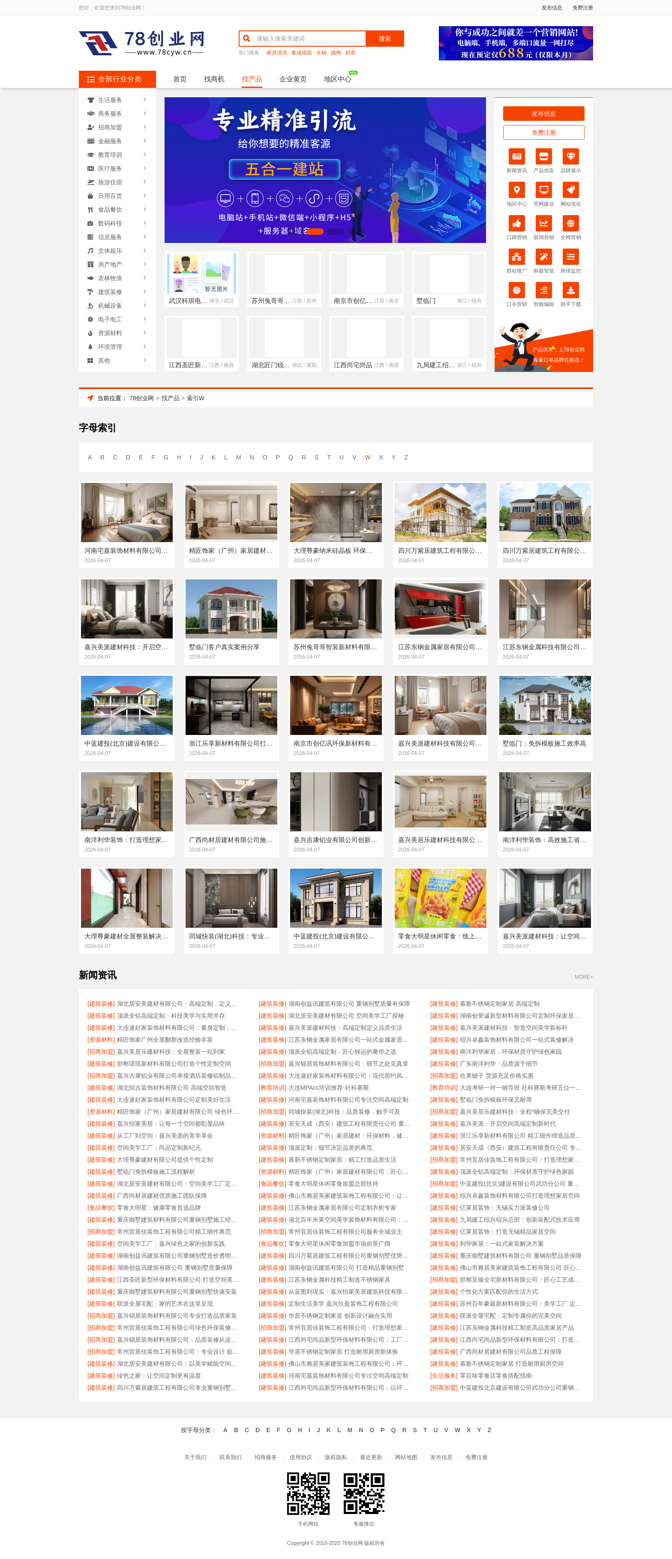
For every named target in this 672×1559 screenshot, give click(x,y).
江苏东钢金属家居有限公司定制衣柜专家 (342, 1207)
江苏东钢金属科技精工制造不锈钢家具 (339, 1279)
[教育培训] (272, 1087)
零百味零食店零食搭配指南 (496, 1375)
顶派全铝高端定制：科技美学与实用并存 (171, 1015)
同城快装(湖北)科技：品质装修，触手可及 (344, 1111)
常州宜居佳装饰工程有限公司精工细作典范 (174, 1231)
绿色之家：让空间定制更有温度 (159, 1375)
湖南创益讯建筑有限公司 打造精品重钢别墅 (346, 1267)
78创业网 (141, 398)
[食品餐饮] (272, 1183)
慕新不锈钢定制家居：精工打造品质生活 (342, 1159)
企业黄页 (293, 79)
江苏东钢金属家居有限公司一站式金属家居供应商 (350, 1039)
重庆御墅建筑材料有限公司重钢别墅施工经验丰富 (179, 1219)
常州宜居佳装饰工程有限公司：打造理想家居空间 (522, 1159)
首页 (180, 79)
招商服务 (266, 1457)
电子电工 (110, 319)
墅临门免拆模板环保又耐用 (496, 1099)
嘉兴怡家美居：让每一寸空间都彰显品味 (171, 1123)
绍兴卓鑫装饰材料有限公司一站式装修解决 (517, 1039)
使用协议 (301, 1457)
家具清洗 (277, 53)
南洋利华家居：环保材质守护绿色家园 (511, 1051)
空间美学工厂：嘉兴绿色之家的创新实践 (171, 1243)
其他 (104, 360)
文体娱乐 (110, 250)
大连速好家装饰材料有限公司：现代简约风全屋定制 (350, 1075)
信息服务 (110, 237)
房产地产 (110, 264)
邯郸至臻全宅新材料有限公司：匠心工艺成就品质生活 (522, 1279)
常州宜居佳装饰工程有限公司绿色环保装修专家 (179, 1327)
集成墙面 (301, 53)
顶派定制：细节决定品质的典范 (330, 1147)
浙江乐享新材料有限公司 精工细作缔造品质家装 (522, 1135)
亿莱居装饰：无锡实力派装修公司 (505, 1207)
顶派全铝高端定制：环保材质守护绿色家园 (517, 1171)
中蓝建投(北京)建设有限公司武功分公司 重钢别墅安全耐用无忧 (522, 1183)
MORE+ (584, 977)
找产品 (252, 79)
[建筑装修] (101, 1003)
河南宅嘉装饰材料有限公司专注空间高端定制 (348, 1099)
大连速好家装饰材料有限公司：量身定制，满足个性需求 (179, 1027)
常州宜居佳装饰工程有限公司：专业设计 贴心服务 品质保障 (179, 1351)
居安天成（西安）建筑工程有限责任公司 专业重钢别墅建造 (522, 1147)
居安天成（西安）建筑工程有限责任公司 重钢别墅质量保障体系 (350, 1123)
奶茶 (350, 53)
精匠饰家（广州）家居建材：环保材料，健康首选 (350, 1135)
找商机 (214, 79)
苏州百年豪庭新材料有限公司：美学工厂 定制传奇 (522, 1303)
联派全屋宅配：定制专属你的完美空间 (511, 1315)
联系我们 (230, 1457)
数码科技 (110, 223)
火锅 (321, 53)
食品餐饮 (110, 209)
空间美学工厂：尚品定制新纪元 (159, 1147)
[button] (294, 231)
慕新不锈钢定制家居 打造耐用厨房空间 (512, 1363)
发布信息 (552, 8)
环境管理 (110, 346)
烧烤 (336, 53)
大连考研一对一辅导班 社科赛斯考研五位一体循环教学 (522, 1087)
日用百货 (110, 195)
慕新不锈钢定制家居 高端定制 (500, 1003)
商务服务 (110, 113)
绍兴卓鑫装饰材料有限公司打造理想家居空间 (520, 1195)
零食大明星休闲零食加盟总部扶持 (333, 1183)
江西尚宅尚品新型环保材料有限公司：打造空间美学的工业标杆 (522, 1339)
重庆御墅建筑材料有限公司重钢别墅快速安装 (177, 1291)
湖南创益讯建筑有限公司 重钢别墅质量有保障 (349, 1003)
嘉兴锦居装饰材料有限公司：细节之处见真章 (348, 1063)
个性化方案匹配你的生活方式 (499, 1291)
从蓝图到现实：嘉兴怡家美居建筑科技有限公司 (350, 1291)
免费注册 (583, 8)
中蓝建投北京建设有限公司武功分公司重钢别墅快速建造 (522, 1387)
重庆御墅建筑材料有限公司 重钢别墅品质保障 (521, 1255)
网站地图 (406, 1457)
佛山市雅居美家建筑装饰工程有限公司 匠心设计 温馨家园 (522, 1267)
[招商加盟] (101, 1051)
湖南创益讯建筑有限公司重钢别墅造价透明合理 (179, 1255)
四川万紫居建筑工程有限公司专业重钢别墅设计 (179, 1387)
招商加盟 (110, 127)
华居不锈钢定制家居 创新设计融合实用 (340, 1315)
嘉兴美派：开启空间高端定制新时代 (508, 1123)
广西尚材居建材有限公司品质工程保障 (511, 1351)
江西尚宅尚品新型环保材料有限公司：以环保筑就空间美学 (350, 1387)
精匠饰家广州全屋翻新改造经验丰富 (165, 1039)
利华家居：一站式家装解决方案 (502, 1243)
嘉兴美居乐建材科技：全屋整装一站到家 (171, 1051)
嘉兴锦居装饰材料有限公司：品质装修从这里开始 (179, 1339)
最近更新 (371, 1457)
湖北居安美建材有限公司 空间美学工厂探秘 (346, 1015)
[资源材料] (101, 1039)
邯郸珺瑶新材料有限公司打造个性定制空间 (174, 1063)
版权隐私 (336, 1457)
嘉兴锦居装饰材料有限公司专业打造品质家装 (177, 1315)
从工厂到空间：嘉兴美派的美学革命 (165, 1135)
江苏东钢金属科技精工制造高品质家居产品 (517, 1327)
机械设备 (110, 305)
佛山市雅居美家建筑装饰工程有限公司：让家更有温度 (350, 1195)
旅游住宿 (110, 182)
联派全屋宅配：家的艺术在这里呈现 (165, 1303)
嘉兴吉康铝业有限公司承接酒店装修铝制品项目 (179, 1075)
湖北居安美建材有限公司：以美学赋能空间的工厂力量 (179, 1363)
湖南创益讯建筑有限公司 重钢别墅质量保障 (175, 1267)
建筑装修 (110, 291)
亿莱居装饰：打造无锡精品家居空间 (508, 1231)
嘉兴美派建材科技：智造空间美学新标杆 (514, 1027)
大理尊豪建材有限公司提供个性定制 (165, 1159)
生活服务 (110, 99)
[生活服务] (444, 1375)
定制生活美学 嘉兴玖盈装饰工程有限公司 (343, 1303)
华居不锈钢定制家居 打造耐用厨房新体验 (343, 1351)
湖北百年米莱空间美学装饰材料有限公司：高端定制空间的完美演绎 (350, 1219)
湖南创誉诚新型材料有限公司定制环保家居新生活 (522, 1015)
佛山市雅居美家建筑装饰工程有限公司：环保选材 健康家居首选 (350, 1363)
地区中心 (337, 79)
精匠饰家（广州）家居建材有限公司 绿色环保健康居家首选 (179, 1111)
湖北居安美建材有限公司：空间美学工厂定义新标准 (179, 1183)
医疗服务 (110, 168)
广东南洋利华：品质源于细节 (499, 1063)
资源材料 (110, 333)
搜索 (385, 38)
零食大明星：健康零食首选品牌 (159, 1207)
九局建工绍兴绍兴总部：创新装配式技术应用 (520, 1219)
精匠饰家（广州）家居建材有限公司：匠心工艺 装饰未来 (350, 1171)
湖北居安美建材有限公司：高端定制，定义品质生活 (179, 1003)
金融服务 (110, 141)
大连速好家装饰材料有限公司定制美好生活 (174, 1099)
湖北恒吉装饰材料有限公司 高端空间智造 (172, 1087)
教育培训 (110, 154)
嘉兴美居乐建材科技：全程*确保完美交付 (515, 1111)
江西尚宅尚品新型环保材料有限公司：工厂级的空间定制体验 (350, 1339)
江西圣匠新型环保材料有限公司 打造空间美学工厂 (179, 1279)
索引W (195, 398)
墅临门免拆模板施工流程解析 (156, 1171)
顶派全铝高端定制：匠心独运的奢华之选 (342, 1051)
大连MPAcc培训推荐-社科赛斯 (328, 1087)
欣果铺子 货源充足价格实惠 (497, 1075)
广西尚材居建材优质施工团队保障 (162, 1195)
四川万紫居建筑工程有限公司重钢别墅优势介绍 (350, 1255)
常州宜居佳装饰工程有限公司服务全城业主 (345, 1231)
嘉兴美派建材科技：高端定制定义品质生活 (345, 1027)
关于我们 (195, 1457)
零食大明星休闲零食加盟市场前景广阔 (339, 1243)
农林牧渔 (110, 278)
